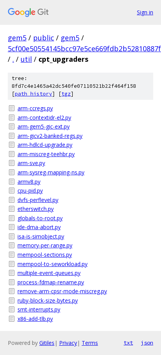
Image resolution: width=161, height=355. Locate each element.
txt (128, 342)
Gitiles (46, 342)
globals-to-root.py (40, 218)
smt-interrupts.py (39, 309)
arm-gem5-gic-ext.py (44, 126)
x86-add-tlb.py (35, 318)
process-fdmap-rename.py (51, 282)
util (26, 59)
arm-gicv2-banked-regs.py (50, 135)
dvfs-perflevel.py (38, 200)
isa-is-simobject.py (41, 236)
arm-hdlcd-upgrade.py (45, 144)
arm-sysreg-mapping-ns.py (51, 172)
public (43, 37)
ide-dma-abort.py (39, 227)
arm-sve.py (31, 163)
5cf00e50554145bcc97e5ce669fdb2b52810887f (84, 48)
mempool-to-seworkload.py (53, 264)
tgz (66, 93)
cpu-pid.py (30, 190)
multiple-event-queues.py (49, 273)
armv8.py (29, 181)
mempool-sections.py (45, 254)
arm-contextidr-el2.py (44, 117)
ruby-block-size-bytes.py (48, 300)
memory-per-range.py (45, 245)
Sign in (145, 12)
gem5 (17, 37)
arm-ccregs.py (35, 108)
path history (33, 93)
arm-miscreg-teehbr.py (46, 154)
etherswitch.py (36, 208)
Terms (90, 342)
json (147, 342)
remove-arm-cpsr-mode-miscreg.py (62, 291)
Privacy (68, 342)
